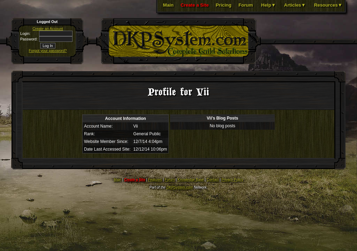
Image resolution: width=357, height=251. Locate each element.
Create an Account (47, 28)
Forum (245, 5)
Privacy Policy (232, 180)
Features (155, 180)
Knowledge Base (191, 180)
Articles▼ (295, 5)
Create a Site (195, 5)
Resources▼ (328, 5)
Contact (213, 180)
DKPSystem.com (180, 187)
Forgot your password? (48, 50)
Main (168, 5)
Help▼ (268, 5)
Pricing (223, 5)
